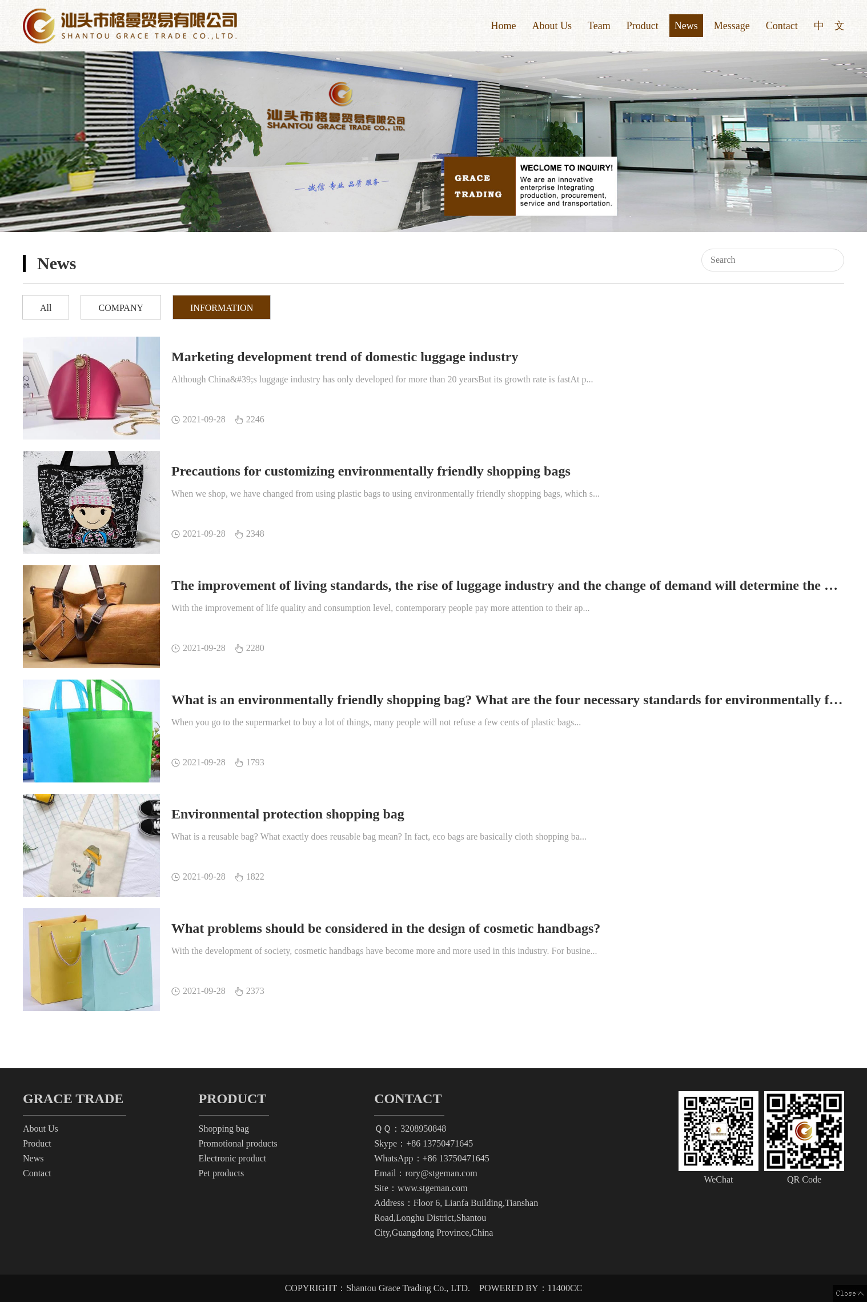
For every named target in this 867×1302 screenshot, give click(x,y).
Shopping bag (224, 1128)
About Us (552, 25)
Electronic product (233, 1158)
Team (599, 25)
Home (503, 25)
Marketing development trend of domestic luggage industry (345, 356)
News (686, 25)
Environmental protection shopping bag (287, 813)
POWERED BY (530, 1288)
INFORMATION (221, 308)
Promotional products (238, 1143)
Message (732, 25)
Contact (782, 25)
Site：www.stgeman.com (420, 1188)
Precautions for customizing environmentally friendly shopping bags (371, 471)
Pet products (221, 1173)
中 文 (829, 25)
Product (643, 25)
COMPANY (120, 308)
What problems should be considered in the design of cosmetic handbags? (385, 928)
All (45, 308)
